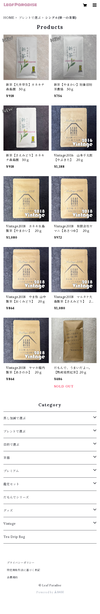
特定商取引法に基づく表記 (23, 570)
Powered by (50, 592)
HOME (8, 18)
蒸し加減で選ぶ (14, 418)
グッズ (8, 510)
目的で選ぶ (11, 445)
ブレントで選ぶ (30, 18)
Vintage (9, 524)
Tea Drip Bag (14, 537)
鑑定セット (11, 484)
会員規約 (12, 577)
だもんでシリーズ (16, 497)
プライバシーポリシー (21, 562)
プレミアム (11, 471)
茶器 (6, 458)
